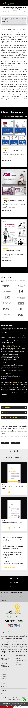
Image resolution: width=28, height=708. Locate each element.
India (3, 697)
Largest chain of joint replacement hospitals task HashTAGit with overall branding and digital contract (13, 546)
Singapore (19, 697)
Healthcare (5, 148)
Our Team (5, 412)
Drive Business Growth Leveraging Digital (13, 201)
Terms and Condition (10, 705)
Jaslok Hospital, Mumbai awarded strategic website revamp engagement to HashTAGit (13, 539)
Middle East (12, 697)
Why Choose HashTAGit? (9, 418)
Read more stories (9, 567)
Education (15, 10)
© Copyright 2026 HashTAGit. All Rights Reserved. (14, 703)
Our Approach (6, 407)
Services (3, 694)
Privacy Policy (19, 705)
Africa (6, 697)
